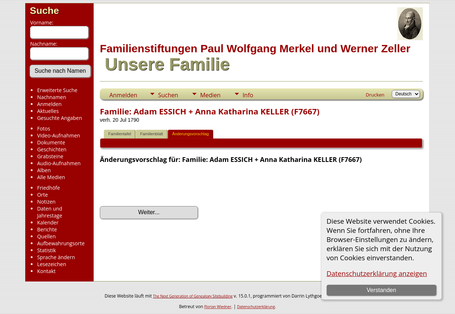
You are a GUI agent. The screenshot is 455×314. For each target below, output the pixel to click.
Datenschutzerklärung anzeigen (377, 273)
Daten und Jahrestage (49, 212)
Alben (43, 170)
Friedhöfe (48, 187)
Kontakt (46, 271)
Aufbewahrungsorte (60, 243)
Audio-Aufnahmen (58, 163)
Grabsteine (50, 156)
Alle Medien (51, 177)
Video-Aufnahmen (58, 135)
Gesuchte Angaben (59, 117)
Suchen (168, 95)
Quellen (46, 236)
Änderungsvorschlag (190, 134)
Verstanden (381, 290)
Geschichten (51, 149)
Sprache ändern (56, 257)
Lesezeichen (51, 264)
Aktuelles (48, 110)
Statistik (46, 250)
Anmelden (49, 104)
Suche (44, 10)
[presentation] (155, 185)
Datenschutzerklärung (256, 306)
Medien (210, 95)
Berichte (47, 229)
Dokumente (51, 142)
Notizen (46, 201)
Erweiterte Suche (57, 90)
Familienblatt (151, 134)
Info (247, 95)
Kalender (47, 222)
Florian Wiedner (217, 306)
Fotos (43, 128)
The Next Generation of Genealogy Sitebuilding (193, 296)
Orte (42, 194)
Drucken (375, 94)
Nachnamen (51, 97)
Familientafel (119, 134)
